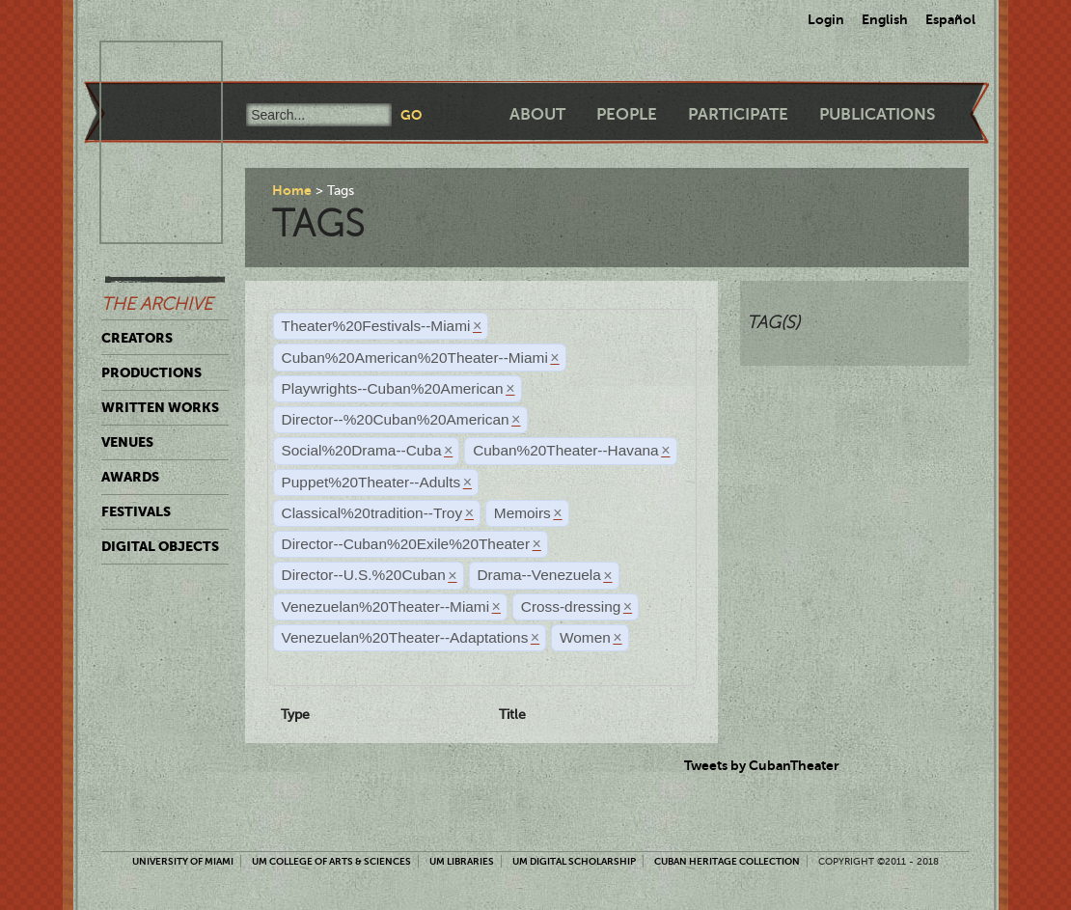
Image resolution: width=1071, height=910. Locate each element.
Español (950, 19)
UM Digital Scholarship (574, 861)
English (885, 19)
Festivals (136, 511)
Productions (151, 372)
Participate (738, 114)
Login (826, 19)
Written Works (160, 407)
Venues (127, 442)
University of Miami (182, 861)
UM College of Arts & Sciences (331, 861)
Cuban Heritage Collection (727, 861)
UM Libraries (461, 861)
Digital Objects (160, 546)
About (537, 114)
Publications (877, 114)
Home (292, 190)
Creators (137, 337)
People (626, 114)
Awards (130, 476)
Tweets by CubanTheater (761, 765)
